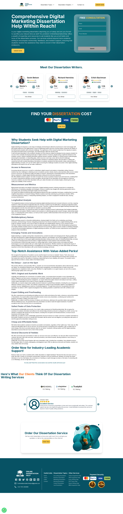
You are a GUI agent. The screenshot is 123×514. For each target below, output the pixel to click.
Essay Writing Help (73, 479)
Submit (92, 48)
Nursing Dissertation (59, 481)
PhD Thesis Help (73, 481)
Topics (45, 477)
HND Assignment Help (74, 477)
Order (45, 479)
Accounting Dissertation (60, 475)
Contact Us (80, 5)
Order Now (18, 51)
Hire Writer (28, 96)
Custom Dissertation (59, 483)
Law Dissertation (58, 485)
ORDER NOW (100, 5)
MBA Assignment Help (74, 485)
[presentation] (92, 41)
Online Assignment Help (75, 475)
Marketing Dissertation (59, 479)
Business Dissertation (59, 477)
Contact (46, 481)
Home (45, 475)
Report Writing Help (74, 483)
